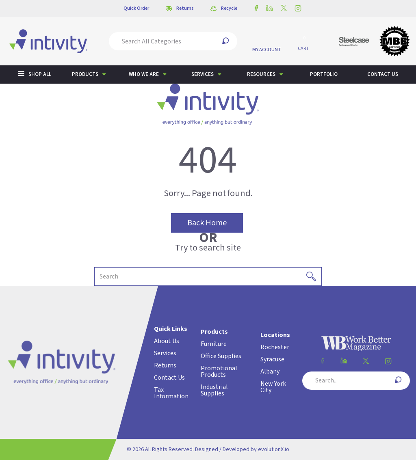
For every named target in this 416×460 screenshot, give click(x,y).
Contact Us (169, 377)
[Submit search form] (225, 41)
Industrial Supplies (214, 390)
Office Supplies (221, 356)
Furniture (214, 343)
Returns (165, 365)
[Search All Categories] (173, 41)
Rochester (274, 347)
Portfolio (324, 74)
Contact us (382, 74)
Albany (270, 371)
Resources (261, 74)
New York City (273, 387)
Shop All (39, 74)
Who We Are (144, 74)
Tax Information (171, 393)
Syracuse (272, 359)
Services (202, 74)
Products (85, 74)
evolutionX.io (273, 449)
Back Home (207, 223)
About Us (166, 341)
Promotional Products (219, 371)
